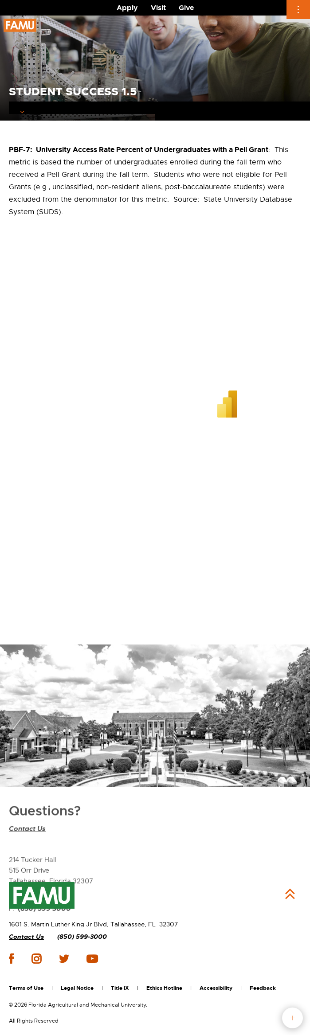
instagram (36, 959)
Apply (127, 7)
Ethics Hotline (164, 988)
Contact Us (27, 852)
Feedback (263, 988)
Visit (158, 7)
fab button (292, 1018)
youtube (92, 959)
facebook (11, 958)
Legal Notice (77, 988)
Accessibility (216, 988)
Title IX (120, 988)
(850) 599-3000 (82, 937)
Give (186, 7)
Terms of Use (26, 988)
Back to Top (290, 894)
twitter (64, 959)
